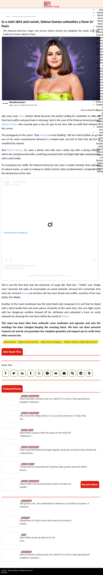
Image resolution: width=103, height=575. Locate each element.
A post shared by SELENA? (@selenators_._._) (49, 275)
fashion (65, 316)
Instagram (23, 233)
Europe (26, 293)
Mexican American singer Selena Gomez (24, 16)
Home (7, 16)
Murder (44, 135)
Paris (21, 116)
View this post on (11, 233)
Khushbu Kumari (17, 102)
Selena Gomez (9, 124)
